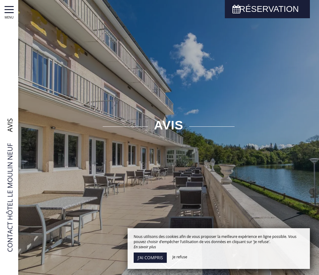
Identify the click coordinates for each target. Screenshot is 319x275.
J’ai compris (150, 257)
